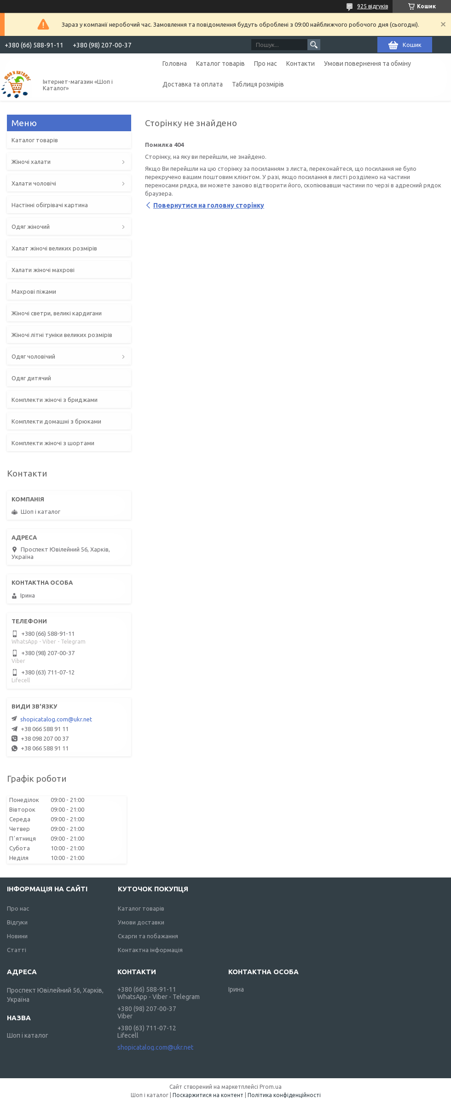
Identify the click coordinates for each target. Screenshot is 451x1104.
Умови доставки (141, 922)
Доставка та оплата (192, 84)
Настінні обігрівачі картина (50, 205)
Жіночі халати (31, 161)
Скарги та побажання (148, 936)
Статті (16, 950)
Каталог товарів (220, 63)
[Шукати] (313, 44)
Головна (174, 63)
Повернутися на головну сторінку (208, 205)
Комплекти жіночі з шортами (53, 443)
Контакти (300, 63)
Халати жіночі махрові (43, 270)
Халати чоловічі (34, 183)
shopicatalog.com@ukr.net (56, 719)
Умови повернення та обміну (367, 63)
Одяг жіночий (31, 226)
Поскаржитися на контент (208, 1095)
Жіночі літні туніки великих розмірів (62, 334)
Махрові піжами (34, 291)
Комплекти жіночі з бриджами (55, 399)
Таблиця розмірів (258, 84)
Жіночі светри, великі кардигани (57, 313)
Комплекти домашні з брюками (56, 421)
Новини (17, 936)
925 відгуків (372, 6)
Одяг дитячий (31, 378)
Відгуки (17, 922)
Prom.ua (271, 1087)
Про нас (265, 63)
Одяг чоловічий (33, 356)
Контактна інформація (150, 950)
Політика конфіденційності (284, 1095)
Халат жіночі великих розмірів (54, 248)
